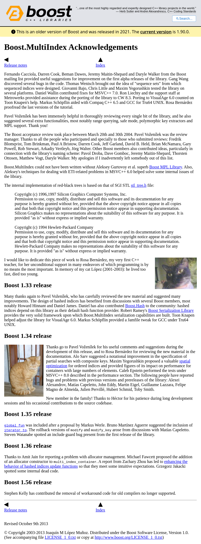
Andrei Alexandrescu (153, 11)
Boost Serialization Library (171, 310)
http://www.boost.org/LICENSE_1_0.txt (129, 537)
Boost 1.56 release (28, 482)
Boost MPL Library (165, 167)
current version (156, 32)
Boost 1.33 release (28, 285)
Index (100, 62)
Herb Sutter (127, 11)
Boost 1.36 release (28, 445)
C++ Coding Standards (182, 11)
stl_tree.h (138, 185)
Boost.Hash (135, 305)
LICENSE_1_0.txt (60, 537)
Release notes (15, 62)
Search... (184, 18)
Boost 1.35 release (28, 413)
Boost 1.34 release (28, 335)
